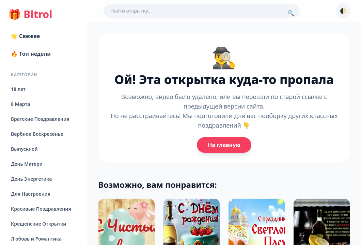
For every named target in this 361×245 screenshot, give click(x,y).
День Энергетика (31, 179)
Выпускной (24, 149)
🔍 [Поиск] (290, 13)
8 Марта (20, 104)
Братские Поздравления (40, 119)
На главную (224, 145)
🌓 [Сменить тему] (343, 11)
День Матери (27, 164)
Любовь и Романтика (36, 238)
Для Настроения (30, 194)
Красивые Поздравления (41, 209)
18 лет (18, 89)
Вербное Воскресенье (37, 134)
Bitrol (30, 14)
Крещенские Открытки (38, 223)
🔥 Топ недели (31, 54)
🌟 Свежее (25, 36)
